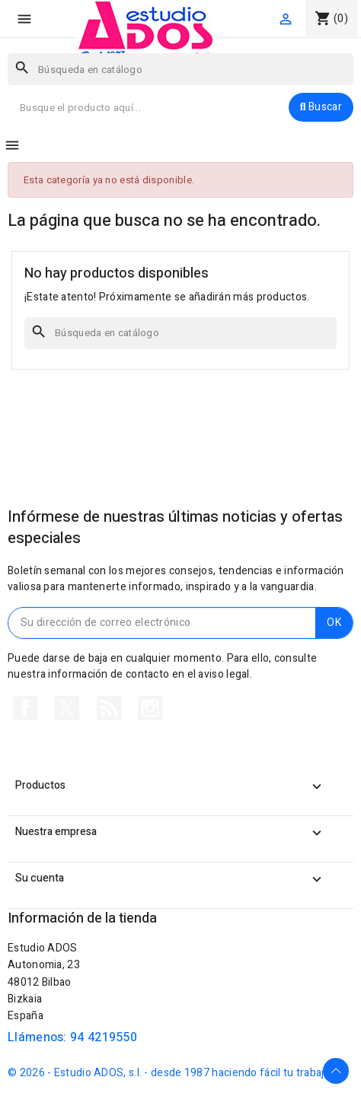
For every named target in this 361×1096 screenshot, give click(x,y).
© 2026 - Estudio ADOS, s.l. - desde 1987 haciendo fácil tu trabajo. (170, 1073)
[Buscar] (180, 69)
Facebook (25, 708)
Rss (109, 708)
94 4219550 (103, 1037)
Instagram (150, 708)
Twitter (67, 708)
